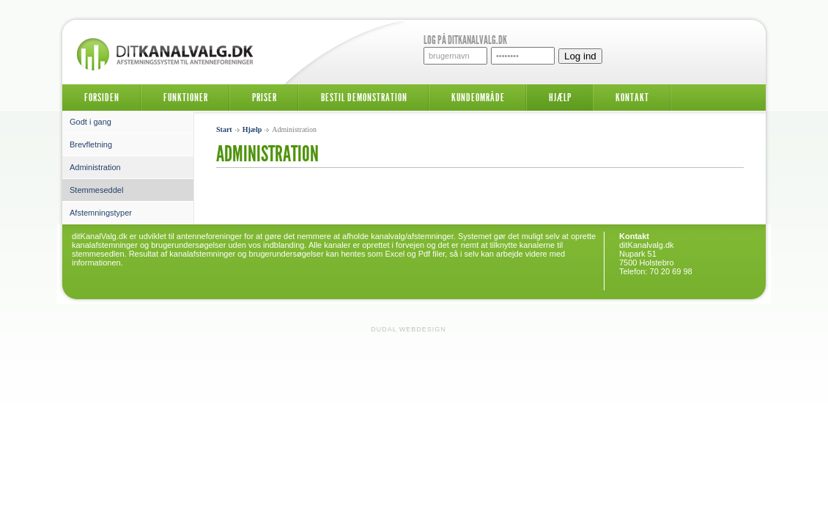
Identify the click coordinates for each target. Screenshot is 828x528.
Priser (264, 97)
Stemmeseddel (96, 190)
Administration (95, 167)
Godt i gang (90, 121)
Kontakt (632, 97)
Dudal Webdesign (408, 329)
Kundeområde (478, 97)
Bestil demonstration (364, 97)
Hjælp (560, 97)
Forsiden (101, 97)
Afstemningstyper (101, 212)
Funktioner (185, 97)
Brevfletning (91, 144)
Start (224, 129)
